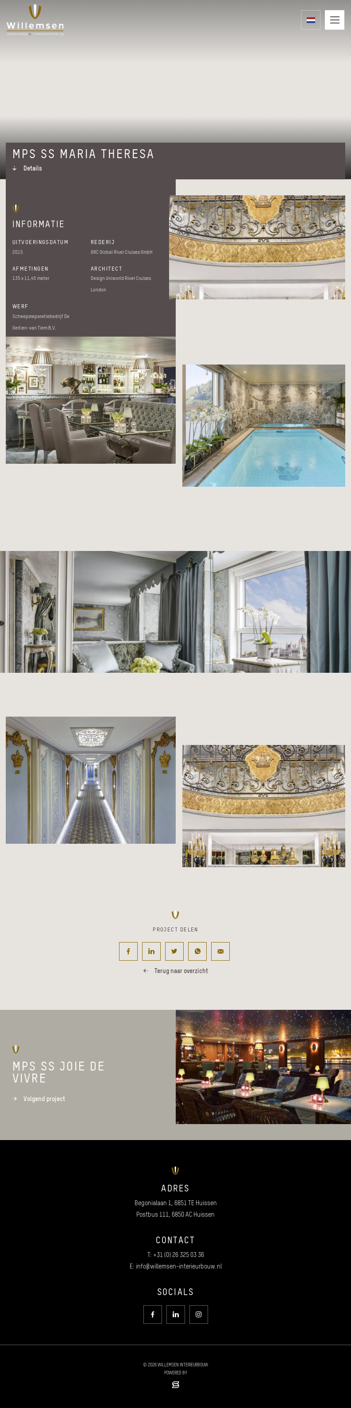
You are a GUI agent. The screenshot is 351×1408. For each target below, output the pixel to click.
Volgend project (38, 1098)
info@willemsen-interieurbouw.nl (179, 1266)
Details (27, 168)
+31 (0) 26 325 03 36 (178, 1254)
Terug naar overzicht (175, 970)
